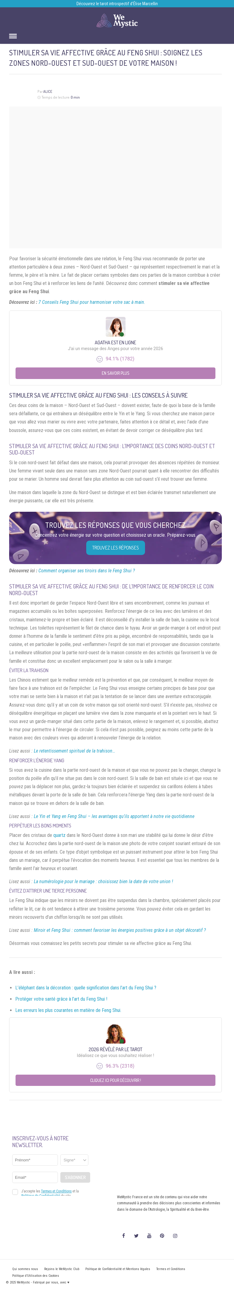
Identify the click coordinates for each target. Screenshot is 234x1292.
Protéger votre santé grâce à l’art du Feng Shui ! (61, 999)
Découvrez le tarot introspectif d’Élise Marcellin (117, 3)
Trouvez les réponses (115, 548)
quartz (59, 835)
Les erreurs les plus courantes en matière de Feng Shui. (68, 1010)
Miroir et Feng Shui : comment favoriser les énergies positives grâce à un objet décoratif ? (120, 930)
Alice (47, 91)
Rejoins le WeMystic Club (61, 1269)
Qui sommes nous (25, 1269)
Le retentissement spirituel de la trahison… (74, 751)
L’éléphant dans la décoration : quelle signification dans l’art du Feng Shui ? (85, 988)
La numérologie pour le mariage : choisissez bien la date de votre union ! (103, 881)
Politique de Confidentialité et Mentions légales (117, 1269)
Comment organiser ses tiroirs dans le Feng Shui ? (86, 571)
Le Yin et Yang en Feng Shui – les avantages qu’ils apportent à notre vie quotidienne (114, 816)
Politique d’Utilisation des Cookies (35, 1276)
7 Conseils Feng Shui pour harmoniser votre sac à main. (91, 302)
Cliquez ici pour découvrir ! (115, 1080)
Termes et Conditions (170, 1269)
